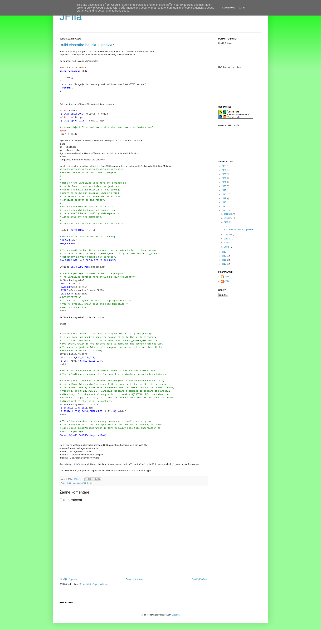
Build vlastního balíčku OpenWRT (88, 45)
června (227, 239)
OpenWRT (81, 483)
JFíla (71, 16)
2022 (224, 178)
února (227, 247)
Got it (242, 8)
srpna (227, 226)
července (228, 234)
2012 (224, 256)
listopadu (228, 218)
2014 (224, 210)
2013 (224, 252)
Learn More (228, 8)
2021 (224, 182)
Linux (74, 483)
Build (69, 483)
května (227, 243)
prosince (228, 214)
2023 (224, 174)
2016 (224, 202)
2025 (224, 166)
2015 (224, 206)
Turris (89, 483)
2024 (224, 170)
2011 (224, 260)
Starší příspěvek (199, 579)
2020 (224, 186)
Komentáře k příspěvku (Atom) (93, 584)
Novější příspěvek (68, 579)
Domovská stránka (134, 579)
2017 (224, 198)
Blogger (175, 615)
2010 (224, 264)
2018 (224, 194)
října (226, 222)
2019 (224, 190)
